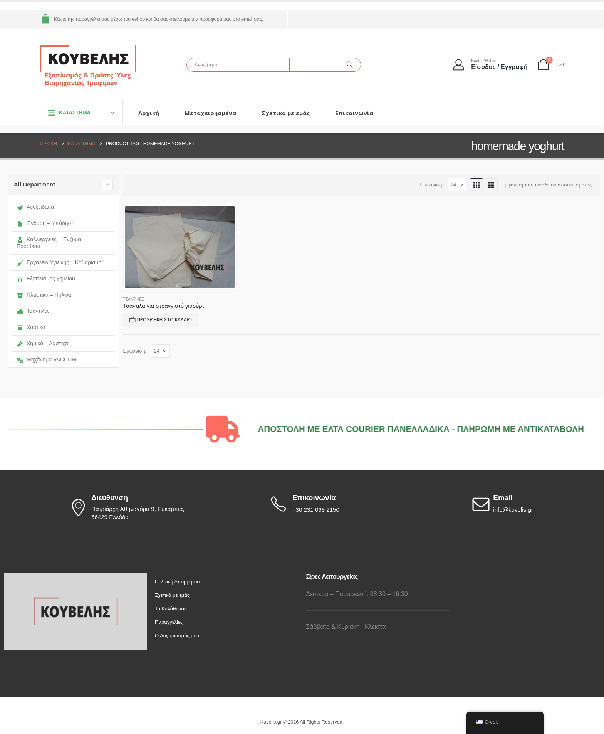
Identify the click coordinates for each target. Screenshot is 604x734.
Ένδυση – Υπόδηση (45, 223)
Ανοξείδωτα (35, 207)
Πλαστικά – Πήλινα (44, 295)
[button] (476, 184)
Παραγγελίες (169, 622)
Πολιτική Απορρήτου (177, 582)
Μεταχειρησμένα (210, 113)
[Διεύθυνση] (133, 507)
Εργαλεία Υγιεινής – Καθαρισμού (60, 262)
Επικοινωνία (354, 113)
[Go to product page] (180, 247)
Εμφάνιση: (431, 185)
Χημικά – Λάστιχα (42, 343)
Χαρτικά (31, 327)
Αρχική (148, 113)
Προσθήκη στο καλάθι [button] (164, 319)
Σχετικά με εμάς (286, 113)
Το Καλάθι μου (171, 608)
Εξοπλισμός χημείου (46, 278)
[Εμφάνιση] (457, 184)
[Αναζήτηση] (350, 64)
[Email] (535, 504)
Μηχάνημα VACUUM (46, 359)
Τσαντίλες (33, 311)
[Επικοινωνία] (334, 504)
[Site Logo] (88, 66)
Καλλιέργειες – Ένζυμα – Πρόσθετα (51, 242)
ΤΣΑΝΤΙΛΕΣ (133, 299)
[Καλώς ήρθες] (491, 64)
